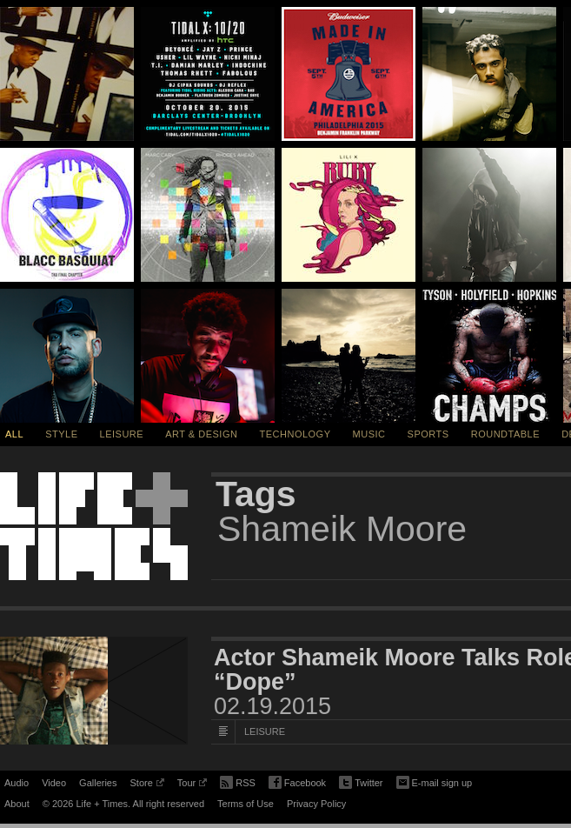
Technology (295, 434)
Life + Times (94, 526)
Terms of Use (245, 803)
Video (54, 783)
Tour (192, 785)
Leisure (122, 434)
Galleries (97, 783)
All (14, 434)
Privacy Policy (316, 803)
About (17, 803)
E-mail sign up (434, 781)
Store (146, 785)
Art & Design (201, 434)
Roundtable (505, 434)
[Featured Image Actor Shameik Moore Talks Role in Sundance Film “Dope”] (94, 691)
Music (369, 434)
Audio (16, 783)
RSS (238, 781)
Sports (428, 434)
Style (61, 434)
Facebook (297, 783)
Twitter (360, 783)
